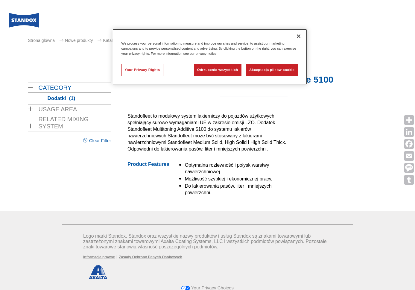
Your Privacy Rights (142, 70)
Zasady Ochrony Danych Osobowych (150, 257)
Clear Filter (100, 140)
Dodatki (61, 98)
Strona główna (41, 40)
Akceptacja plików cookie (271, 70)
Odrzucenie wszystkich (217, 70)
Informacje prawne (99, 257)
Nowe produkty (79, 40)
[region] (210, 57)
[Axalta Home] (24, 22)
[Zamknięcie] (298, 36)
